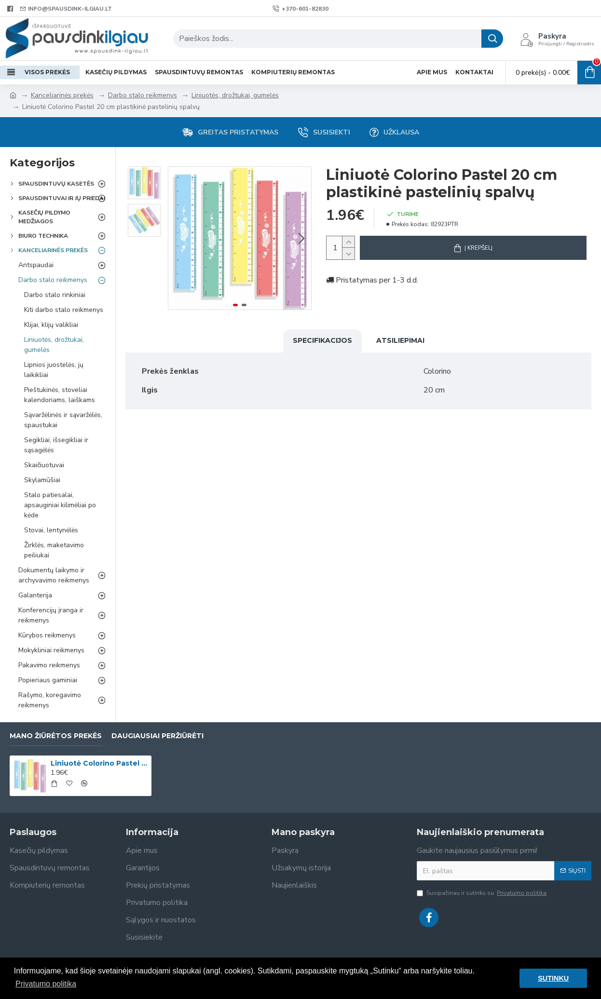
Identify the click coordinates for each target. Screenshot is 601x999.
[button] (301, 238)
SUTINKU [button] (553, 978)
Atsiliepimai (400, 340)
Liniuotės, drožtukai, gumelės (235, 95)
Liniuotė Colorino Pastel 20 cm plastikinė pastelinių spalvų (99, 763)
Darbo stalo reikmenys (142, 95)
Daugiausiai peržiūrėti (157, 736)
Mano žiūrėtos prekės (56, 736)
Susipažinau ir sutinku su (482, 893)
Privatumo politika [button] (45, 984)
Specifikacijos (322, 340)
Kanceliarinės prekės (62, 95)
